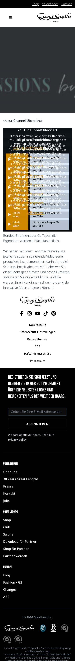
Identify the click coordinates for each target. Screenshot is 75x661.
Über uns (10, 472)
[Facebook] (21, 313)
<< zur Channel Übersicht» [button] (23, 120)
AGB (37, 346)
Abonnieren (37, 424)
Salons (8, 534)
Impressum (37, 361)
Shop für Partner (16, 549)
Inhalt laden (16, 224)
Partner (66, 4)
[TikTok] (45, 313)
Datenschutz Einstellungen (37, 332)
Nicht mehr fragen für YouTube (46, 224)
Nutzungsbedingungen (28, 212)
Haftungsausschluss (37, 353)
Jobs (6, 501)
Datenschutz (37, 325)
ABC (6, 597)
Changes (9, 589)
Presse (8, 486)
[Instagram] (29, 313)
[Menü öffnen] (10, 18)
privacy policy (17, 439)
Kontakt (9, 493)
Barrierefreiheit (37, 339)
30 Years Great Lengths (20, 479)
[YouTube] (37, 313)
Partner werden (15, 556)
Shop (35, 4)
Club (6, 527)
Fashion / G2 (12, 582)
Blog (6, 575)
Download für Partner (19, 541)
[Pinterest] (53, 313)
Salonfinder (50, 4)
